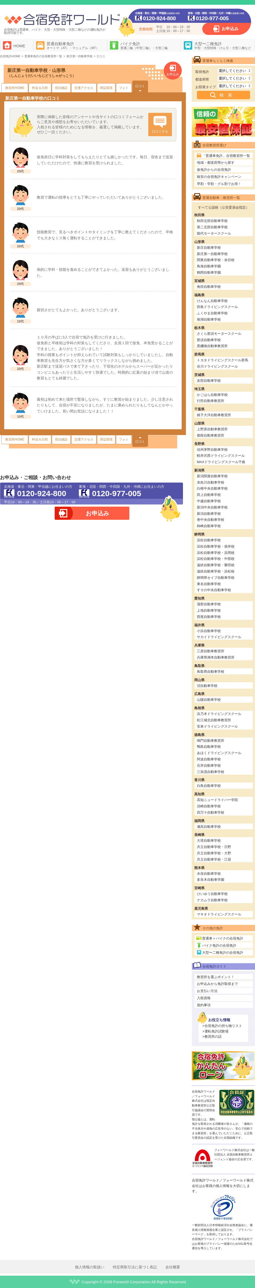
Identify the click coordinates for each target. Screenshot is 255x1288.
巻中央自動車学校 (210, 520)
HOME (19, 46)
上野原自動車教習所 (212, 429)
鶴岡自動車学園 (209, 272)
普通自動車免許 (73, 45)
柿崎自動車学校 (209, 526)
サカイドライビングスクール (219, 637)
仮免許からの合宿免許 (214, 170)
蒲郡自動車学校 (209, 604)
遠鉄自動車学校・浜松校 (215, 571)
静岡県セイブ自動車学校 (215, 578)
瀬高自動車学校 (209, 827)
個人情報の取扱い (89, 1267)
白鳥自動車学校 (209, 786)
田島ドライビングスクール (217, 307)
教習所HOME (14, 88)
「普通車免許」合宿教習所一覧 (226, 156)
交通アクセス (83, 88)
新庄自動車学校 (209, 248)
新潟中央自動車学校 (212, 507)
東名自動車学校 (209, 584)
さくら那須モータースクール (219, 334)
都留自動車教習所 (210, 435)
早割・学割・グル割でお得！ (219, 184)
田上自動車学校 (209, 495)
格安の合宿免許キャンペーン (219, 177)
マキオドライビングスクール (219, 914)
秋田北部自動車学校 (212, 221)
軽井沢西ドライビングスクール (221, 456)
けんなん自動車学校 (212, 301)
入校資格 (204, 998)
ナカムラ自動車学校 (212, 900)
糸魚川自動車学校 (210, 482)
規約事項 (204, 1005)
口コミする (160, 131)
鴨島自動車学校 (209, 747)
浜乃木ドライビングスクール (219, 714)
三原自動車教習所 (210, 651)
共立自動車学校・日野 (214, 847)
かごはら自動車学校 (212, 395)
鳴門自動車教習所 (210, 741)
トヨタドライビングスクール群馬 (222, 360)
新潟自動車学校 (209, 514)
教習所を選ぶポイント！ (215, 977)
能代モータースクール (214, 233)
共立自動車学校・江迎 (214, 859)
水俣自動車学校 (209, 874)
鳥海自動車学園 (209, 266)
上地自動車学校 (209, 610)
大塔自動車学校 (209, 840)
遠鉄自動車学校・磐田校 (215, 565)
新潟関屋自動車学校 (212, 476)
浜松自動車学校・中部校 (215, 559)
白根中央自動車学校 (212, 488)
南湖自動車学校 (209, 319)
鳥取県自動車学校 (210, 672)
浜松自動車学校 (209, 540)
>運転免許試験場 (215, 1031)
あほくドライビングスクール (219, 753)
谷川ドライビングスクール (217, 366)
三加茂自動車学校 (210, 772)
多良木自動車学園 (210, 880)
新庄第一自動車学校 (212, 254)
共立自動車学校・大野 (214, 853)
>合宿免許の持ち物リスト (222, 1026)
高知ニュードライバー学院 (217, 800)
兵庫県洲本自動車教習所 (215, 657)
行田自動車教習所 (210, 401)
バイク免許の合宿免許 (219, 945)
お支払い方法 (207, 991)
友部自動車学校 (209, 381)
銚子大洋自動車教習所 (214, 415)
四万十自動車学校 (210, 812)
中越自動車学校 (209, 501)
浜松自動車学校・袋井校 (215, 546)
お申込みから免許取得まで (217, 984)
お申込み (230, 28)
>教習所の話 (212, 1036)
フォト (124, 88)
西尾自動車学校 (209, 617)
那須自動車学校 (209, 340)
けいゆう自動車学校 (212, 894)
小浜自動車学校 (209, 631)
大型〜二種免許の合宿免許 (222, 953)
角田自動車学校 (209, 287)
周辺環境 (106, 88)
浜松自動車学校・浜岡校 (215, 553)
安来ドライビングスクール (217, 726)
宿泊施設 (61, 88)
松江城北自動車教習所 (214, 720)
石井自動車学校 (209, 765)
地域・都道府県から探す (215, 163)
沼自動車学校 (207, 686)
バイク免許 (144, 45)
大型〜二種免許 (222, 45)
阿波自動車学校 (209, 759)
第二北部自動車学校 (212, 227)
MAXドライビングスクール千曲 (221, 462)
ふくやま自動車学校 (212, 313)
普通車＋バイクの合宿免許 (222, 938)
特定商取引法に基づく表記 (135, 1267)
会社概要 (172, 1267)
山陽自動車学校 (209, 700)
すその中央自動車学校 (214, 590)
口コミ (140, 86)
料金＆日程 (40, 88)
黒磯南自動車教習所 (212, 346)
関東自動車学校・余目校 (215, 260)
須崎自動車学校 (209, 806)
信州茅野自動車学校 (212, 450)
